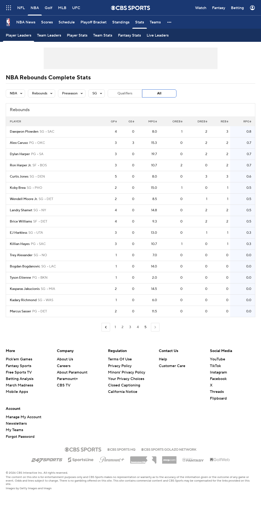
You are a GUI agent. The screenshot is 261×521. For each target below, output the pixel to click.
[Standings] (120, 22)
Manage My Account (23, 417)
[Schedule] (67, 22)
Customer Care (172, 366)
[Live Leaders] (157, 35)
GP (114, 121)
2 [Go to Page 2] (122, 327)
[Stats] (139, 22)
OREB (177, 121)
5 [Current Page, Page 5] (145, 327)
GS (131, 121)
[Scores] (47, 22)
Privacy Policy (120, 366)
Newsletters (16, 423)
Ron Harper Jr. (20, 165)
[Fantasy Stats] (129, 35)
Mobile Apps (17, 391)
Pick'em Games (19, 359)
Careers (63, 366)
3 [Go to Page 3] (130, 327)
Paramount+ (67, 378)
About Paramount (72, 372)
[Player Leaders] (18, 35)
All (159, 93)
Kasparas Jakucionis (25, 289)
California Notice (122, 391)
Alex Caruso (19, 143)
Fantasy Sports (18, 366)
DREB (202, 121)
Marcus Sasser (20, 311)
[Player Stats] (77, 35)
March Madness (19, 385)
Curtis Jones (19, 176)
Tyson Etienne (20, 278)
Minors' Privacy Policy (126, 372)
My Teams (14, 430)
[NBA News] (25, 22)
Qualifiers (124, 93)
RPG (247, 121)
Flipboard (218, 398)
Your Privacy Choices (126, 378)
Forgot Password (20, 436)
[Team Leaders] (49, 35)
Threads (217, 391)
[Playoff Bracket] (93, 22)
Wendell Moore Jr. (23, 199)
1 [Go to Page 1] (115, 327)
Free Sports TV (19, 372)
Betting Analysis (19, 378)
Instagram (218, 372)
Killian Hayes (20, 244)
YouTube (217, 359)
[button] (170, 22)
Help (163, 359)
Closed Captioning (124, 385)
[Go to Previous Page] (105, 327)
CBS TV (63, 385)
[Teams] (155, 22)
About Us (65, 359)
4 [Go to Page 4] (138, 327)
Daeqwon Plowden (24, 132)
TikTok (215, 366)
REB (224, 121)
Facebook (218, 378)
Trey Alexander (21, 255)
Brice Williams (21, 221)
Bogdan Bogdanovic (25, 266)
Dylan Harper (20, 154)
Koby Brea (18, 188)
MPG (152, 121)
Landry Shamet (21, 210)
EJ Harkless (18, 233)
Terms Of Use (120, 359)
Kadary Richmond (23, 300)
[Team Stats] (102, 35)
